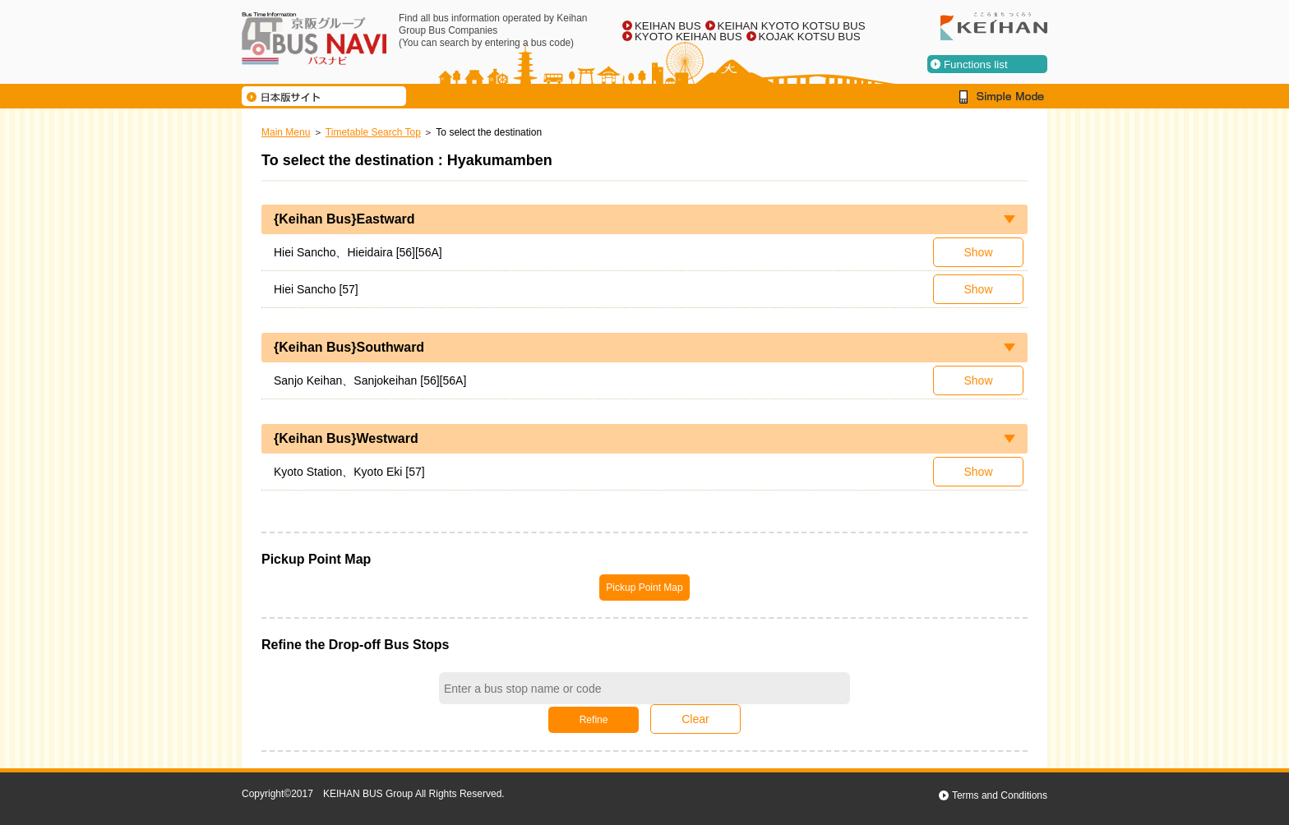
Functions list (976, 64)
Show (977, 252)
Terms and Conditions (999, 795)
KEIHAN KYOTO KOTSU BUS (792, 26)
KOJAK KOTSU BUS (810, 36)
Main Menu (285, 132)
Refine (594, 720)
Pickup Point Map (644, 587)
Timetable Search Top (373, 132)
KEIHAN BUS (668, 26)
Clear (695, 719)
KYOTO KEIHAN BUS (688, 36)
